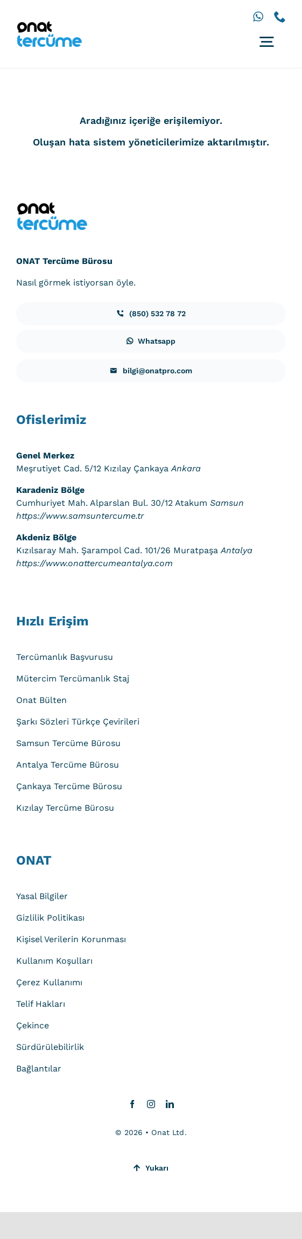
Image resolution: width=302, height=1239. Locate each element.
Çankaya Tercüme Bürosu (69, 786)
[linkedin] (170, 1104)
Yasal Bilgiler (42, 896)
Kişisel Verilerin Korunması (71, 939)
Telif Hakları (40, 1004)
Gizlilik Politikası (50, 918)
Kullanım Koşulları (54, 961)
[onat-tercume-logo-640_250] (49, 25)
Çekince (32, 1025)
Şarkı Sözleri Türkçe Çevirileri (77, 721)
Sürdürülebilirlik (50, 1047)
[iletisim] (151, 313)
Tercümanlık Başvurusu (64, 657)
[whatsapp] (258, 17)
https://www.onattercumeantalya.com (94, 563)
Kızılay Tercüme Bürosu (65, 808)
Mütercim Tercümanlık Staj (72, 678)
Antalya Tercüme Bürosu (67, 765)
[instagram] (151, 1104)
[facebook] (132, 1104)
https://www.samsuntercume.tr (80, 516)
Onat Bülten (41, 700)
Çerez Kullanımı (49, 982)
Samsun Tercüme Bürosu (68, 743)
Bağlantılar (38, 1068)
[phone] (280, 17)
